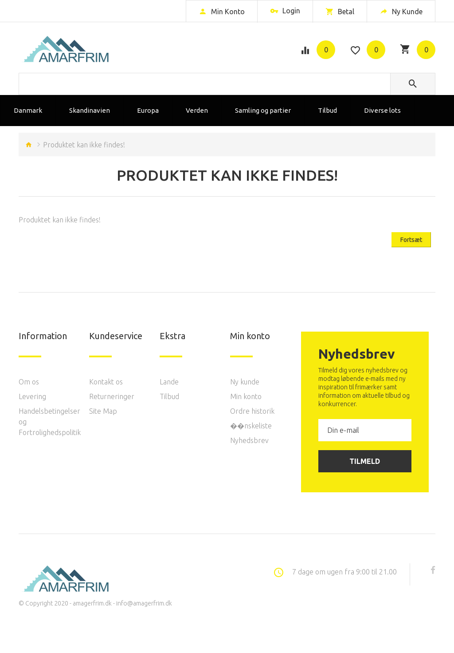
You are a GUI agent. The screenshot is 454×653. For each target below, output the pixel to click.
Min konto (246, 396)
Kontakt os (106, 382)
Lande (169, 382)
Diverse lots (382, 110)
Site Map (103, 411)
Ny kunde (244, 382)
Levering (32, 396)
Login (285, 12)
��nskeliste (251, 426)
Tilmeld (364, 461)
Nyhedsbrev (249, 440)
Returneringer (111, 396)
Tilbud (327, 110)
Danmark (28, 110)
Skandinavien (89, 110)
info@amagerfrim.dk (144, 603)
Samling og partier (263, 110)
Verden (197, 110)
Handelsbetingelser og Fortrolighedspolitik (47, 421)
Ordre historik (252, 411)
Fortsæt (411, 239)
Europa (148, 110)
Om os (29, 382)
